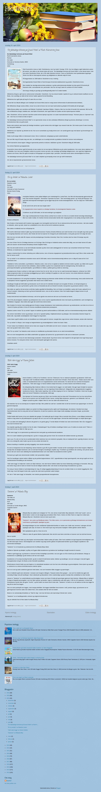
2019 (8, 756)
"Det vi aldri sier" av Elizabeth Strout (23, 628)
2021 (8, 750)
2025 (8, 695)
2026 (8, 693)
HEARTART (18, 8)
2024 (8, 698)
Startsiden (51, 613)
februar (10, 739)
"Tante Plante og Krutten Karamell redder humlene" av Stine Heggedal (32, 648)
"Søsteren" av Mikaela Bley (17, 491)
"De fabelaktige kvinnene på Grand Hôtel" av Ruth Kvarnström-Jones (33, 50)
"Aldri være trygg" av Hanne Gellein (20, 360)
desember (11, 700)
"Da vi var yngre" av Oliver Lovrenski (23, 677)
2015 (8, 767)
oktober (10, 706)
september (11, 708)
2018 (8, 759)
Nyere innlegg (10, 613)
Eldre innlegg (91, 613)
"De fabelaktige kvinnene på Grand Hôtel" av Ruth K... (23, 724)
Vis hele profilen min (10, 783)
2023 (8, 745)
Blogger (58, 788)
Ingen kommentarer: (31, 166)
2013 (8, 772)
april (9, 722)
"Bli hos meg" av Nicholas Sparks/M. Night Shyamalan (28, 638)
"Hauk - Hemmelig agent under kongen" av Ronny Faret (28, 657)
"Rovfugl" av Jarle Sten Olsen (21, 667)
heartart (9, 780)
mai (9, 719)
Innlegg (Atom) (16, 616)
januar (10, 741)
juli (9, 714)
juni (9, 717)
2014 (8, 769)
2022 (8, 748)
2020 (8, 753)
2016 (8, 764)
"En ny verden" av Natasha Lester (20, 177)
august (10, 711)
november (11, 703)
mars (9, 736)
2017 (8, 761)
